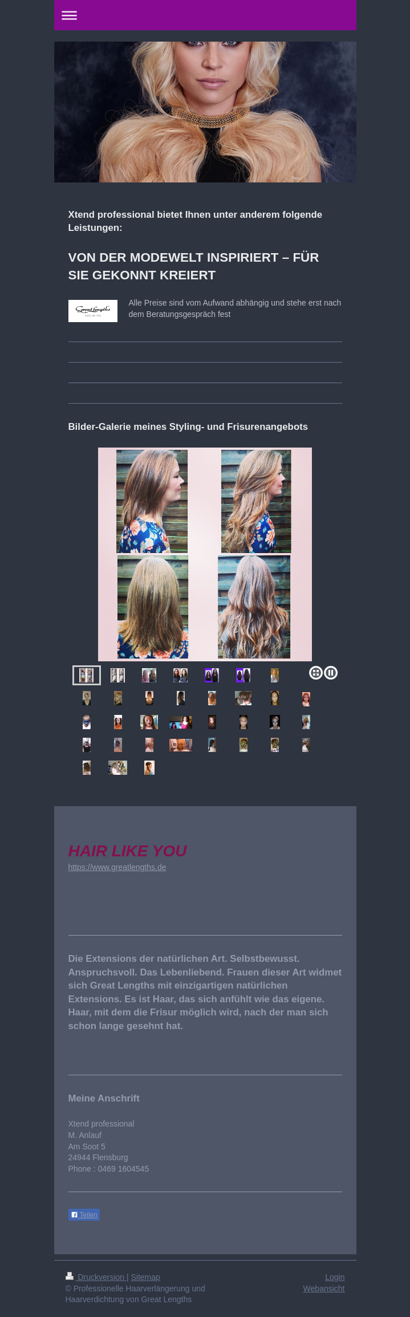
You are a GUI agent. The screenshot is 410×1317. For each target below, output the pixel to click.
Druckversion (96, 1277)
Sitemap (145, 1277)
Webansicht (324, 1288)
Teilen (84, 1215)
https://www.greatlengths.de (117, 867)
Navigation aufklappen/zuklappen (205, 15)
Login (334, 1277)
